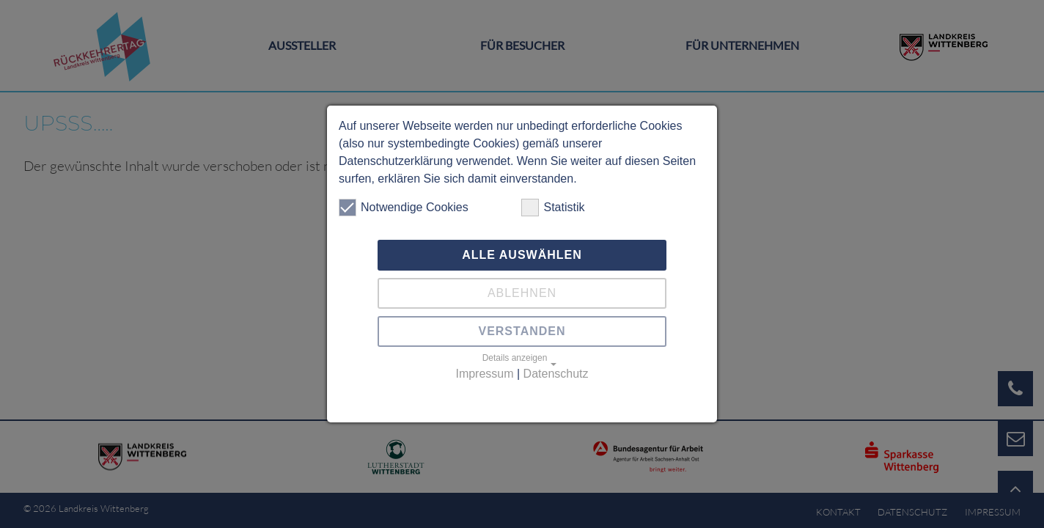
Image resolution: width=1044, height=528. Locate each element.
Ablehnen (522, 293)
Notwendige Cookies (403, 207)
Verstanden (521, 331)
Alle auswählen (522, 255)
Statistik (552, 207)
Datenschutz (556, 373)
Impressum (484, 373)
